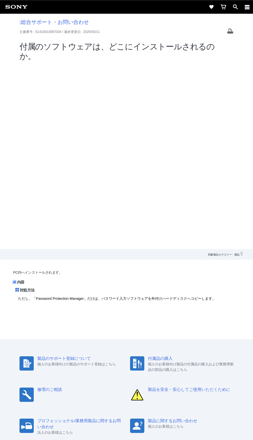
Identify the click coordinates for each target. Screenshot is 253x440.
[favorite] (211, 7)
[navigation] (247, 7)
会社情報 (58, 357)
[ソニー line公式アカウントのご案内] (108, 369)
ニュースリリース (134, 357)
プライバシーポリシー (126, 407)
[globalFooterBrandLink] (126, 429)
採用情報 (78, 357)
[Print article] (230, 32)
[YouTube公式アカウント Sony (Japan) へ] (132, 369)
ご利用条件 (127, 401)
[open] (235, 7)
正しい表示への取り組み (126, 413)
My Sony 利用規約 (186, 357)
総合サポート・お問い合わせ (54, 22)
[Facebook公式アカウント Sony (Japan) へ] (144, 369)
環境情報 (160, 357)
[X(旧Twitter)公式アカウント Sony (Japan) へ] (120, 369)
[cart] (223, 7)
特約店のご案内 (102, 357)
